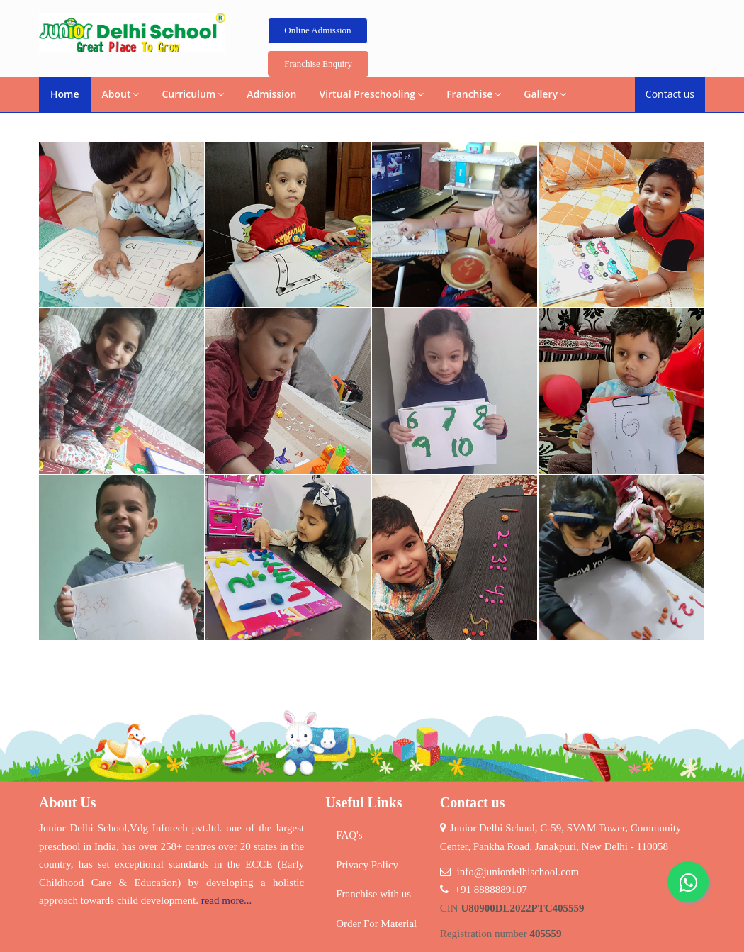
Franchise (473, 94)
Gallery (545, 94)
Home (64, 94)
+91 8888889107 (491, 889)
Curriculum (193, 94)
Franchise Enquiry (318, 63)
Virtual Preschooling (371, 94)
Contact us (670, 94)
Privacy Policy (367, 864)
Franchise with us (373, 894)
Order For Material (376, 923)
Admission (271, 94)
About (121, 94)
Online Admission (317, 30)
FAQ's (349, 835)
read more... (226, 900)
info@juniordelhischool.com (518, 872)
